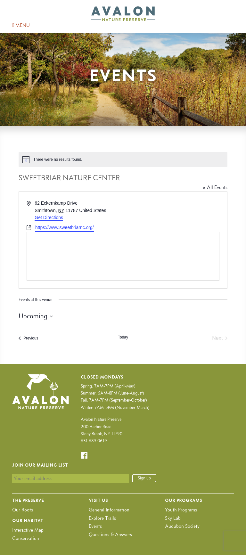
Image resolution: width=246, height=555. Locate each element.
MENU (21, 25)
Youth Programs (181, 510)
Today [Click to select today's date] (123, 337)
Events (95, 526)
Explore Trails (102, 518)
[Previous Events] (28, 338)
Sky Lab (173, 518)
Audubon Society (182, 526)
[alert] (123, 159)
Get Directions (49, 217)
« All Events (214, 187)
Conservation (25, 538)
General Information (109, 510)
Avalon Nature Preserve (123, 13)
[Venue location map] (123, 256)
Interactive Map (28, 530)
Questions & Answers (110, 534)
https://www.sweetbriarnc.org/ (64, 227)
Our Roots (22, 510)
